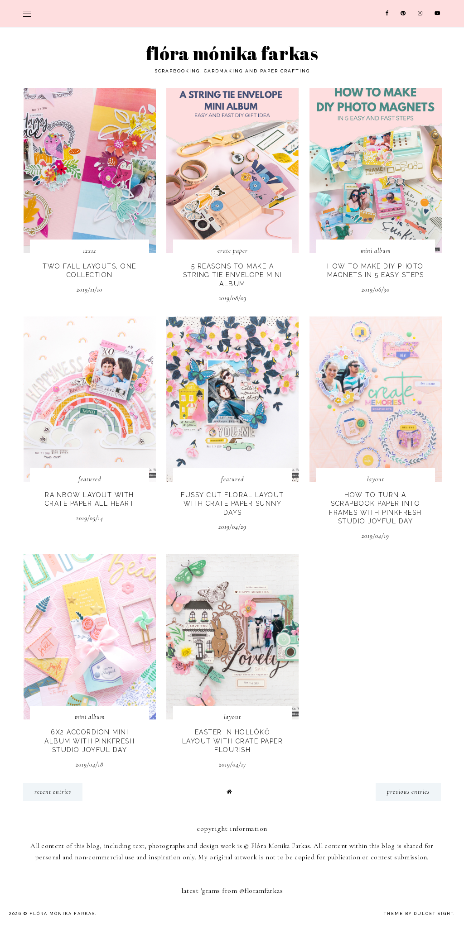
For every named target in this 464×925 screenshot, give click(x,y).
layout (375, 479)
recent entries (52, 792)
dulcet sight (434, 913)
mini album (376, 250)
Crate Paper (233, 250)
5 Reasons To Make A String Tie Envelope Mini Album (232, 275)
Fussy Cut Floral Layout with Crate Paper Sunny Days (232, 503)
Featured (89, 479)
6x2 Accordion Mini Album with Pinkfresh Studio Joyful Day (89, 740)
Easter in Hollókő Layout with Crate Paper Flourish (232, 740)
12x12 (89, 250)
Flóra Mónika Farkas (232, 53)
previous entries (408, 792)
